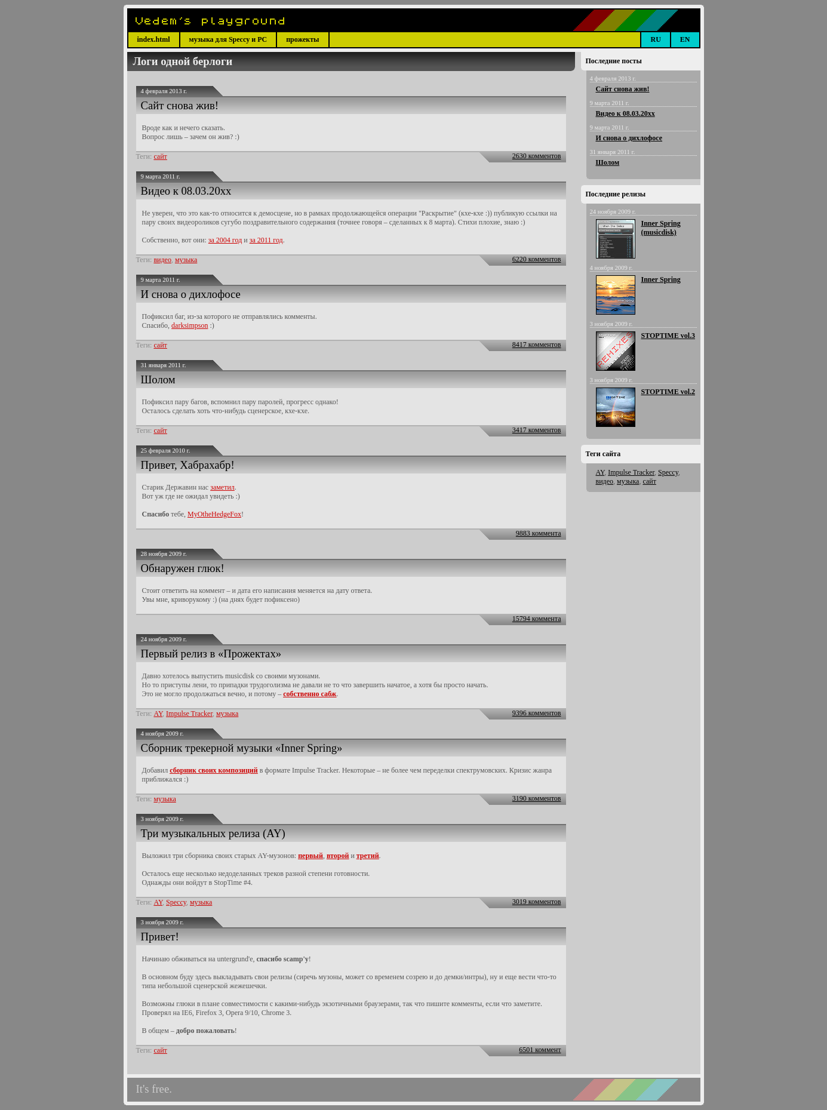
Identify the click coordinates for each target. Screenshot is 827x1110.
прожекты (302, 39)
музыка (186, 260)
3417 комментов (536, 430)
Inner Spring (661, 279)
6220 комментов (536, 259)
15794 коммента (536, 618)
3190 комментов (536, 798)
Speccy (176, 902)
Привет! (160, 936)
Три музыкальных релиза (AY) (213, 833)
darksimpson (189, 325)
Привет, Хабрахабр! (188, 465)
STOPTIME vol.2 (668, 392)
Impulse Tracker (189, 713)
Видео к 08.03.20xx (186, 191)
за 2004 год (225, 240)
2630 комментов (536, 156)
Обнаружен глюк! (183, 568)
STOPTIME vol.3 (668, 335)
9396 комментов (536, 713)
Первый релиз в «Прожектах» (211, 653)
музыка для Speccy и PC (228, 39)
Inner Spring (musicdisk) (661, 227)
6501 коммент (540, 1050)
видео (162, 260)
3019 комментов (536, 901)
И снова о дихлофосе (191, 294)
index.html (153, 39)
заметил (222, 487)
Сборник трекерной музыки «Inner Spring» (242, 748)
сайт (160, 156)
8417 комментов (536, 344)
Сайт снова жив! (180, 105)
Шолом (158, 379)
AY (157, 713)
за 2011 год (266, 240)
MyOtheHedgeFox (214, 514)
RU (655, 39)
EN (685, 39)
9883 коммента (538, 533)
